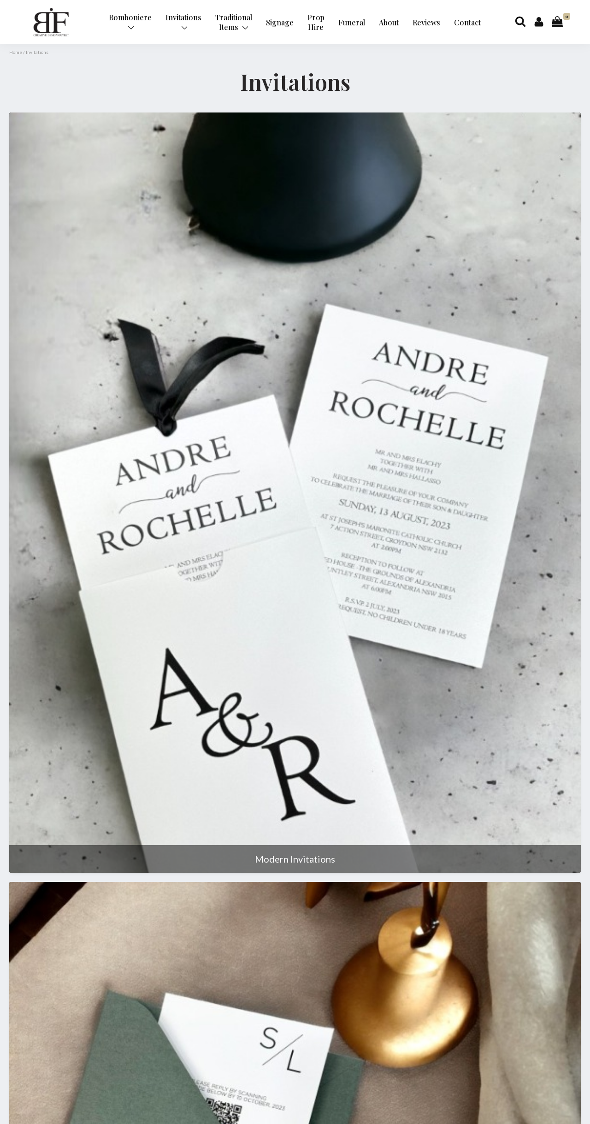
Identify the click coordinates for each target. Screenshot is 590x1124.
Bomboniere (130, 21)
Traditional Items (233, 22)
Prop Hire (315, 22)
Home (15, 52)
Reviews (426, 22)
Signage (280, 22)
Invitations (183, 21)
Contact (467, 22)
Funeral (351, 22)
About (389, 22)
